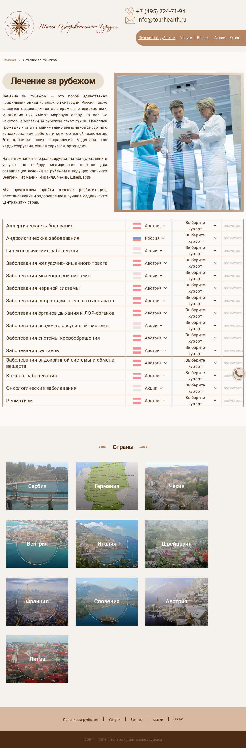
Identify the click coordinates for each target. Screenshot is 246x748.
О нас (235, 38)
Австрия (147, 226)
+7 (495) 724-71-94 (155, 10)
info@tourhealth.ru (155, 19)
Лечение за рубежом (156, 38)
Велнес (203, 38)
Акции (219, 38)
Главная (9, 60)
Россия (146, 238)
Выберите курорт (195, 225)
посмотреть (233, 226)
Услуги (186, 38)
